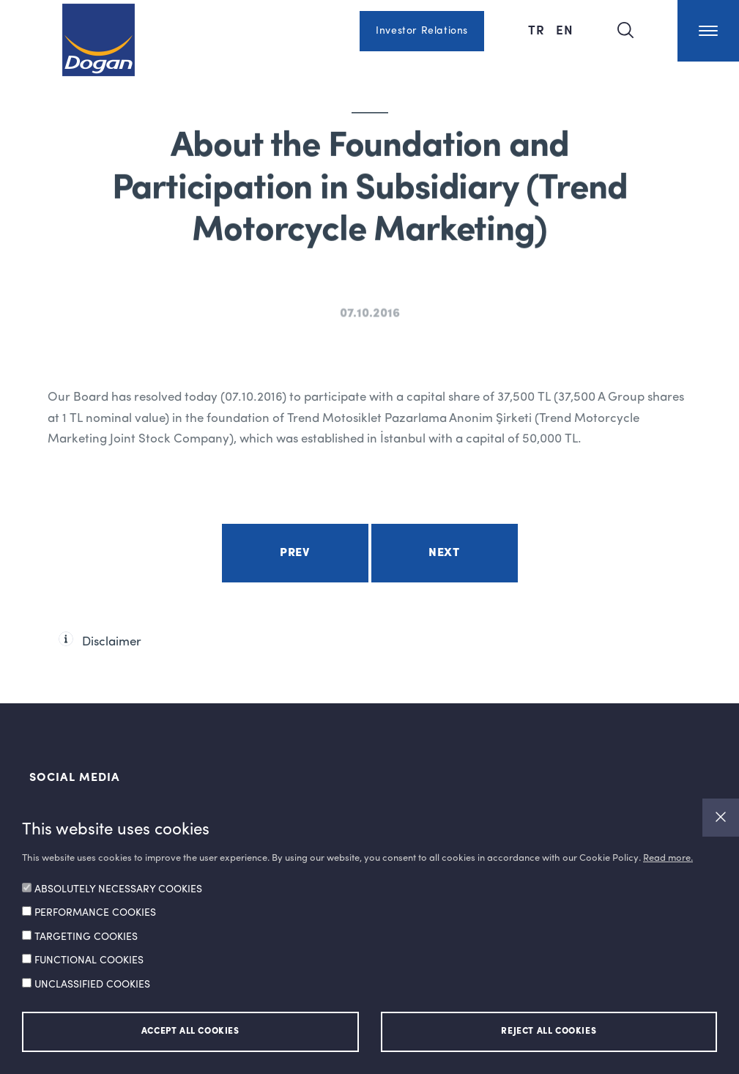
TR (538, 29)
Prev (294, 553)
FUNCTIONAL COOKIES (89, 960)
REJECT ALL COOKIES (548, 1031)
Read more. (668, 858)
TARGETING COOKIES (86, 937)
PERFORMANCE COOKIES (95, 913)
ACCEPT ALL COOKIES (190, 1031)
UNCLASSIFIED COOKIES (92, 984)
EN (564, 29)
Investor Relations (422, 31)
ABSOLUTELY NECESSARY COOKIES (118, 889)
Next (443, 553)
